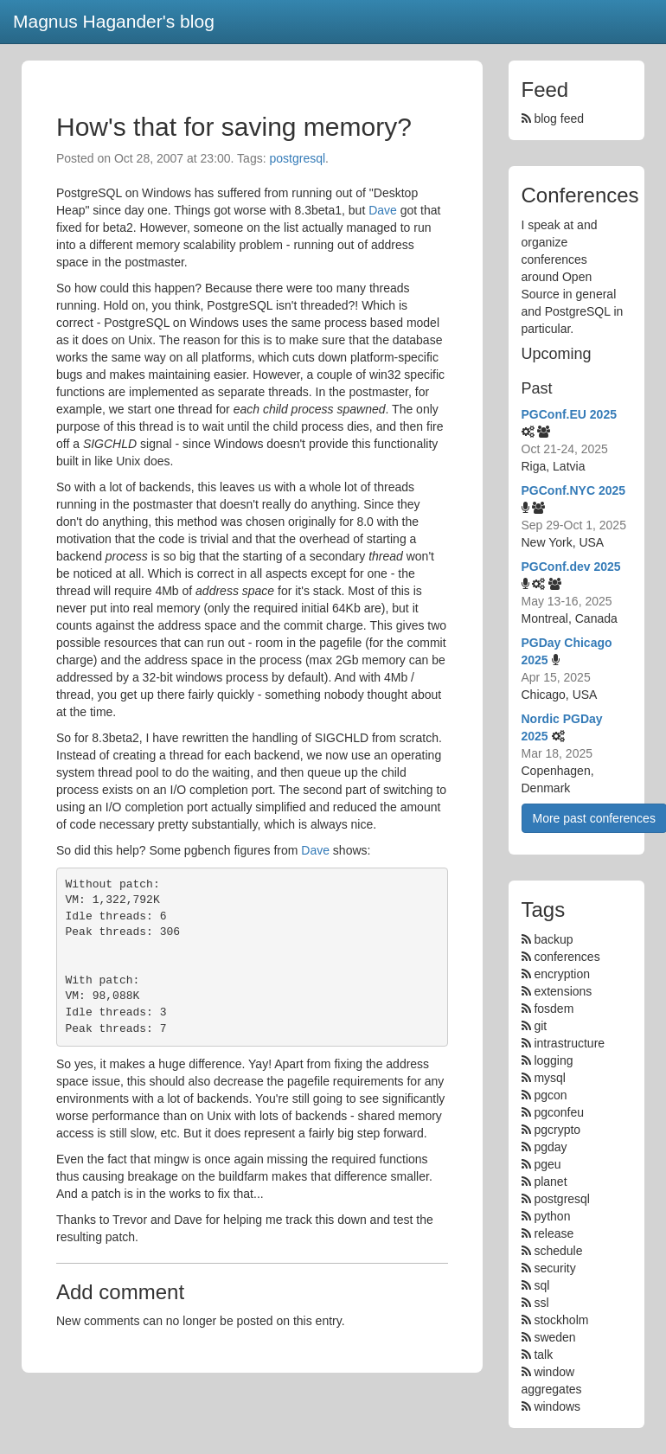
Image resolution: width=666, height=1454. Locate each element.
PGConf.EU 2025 (569, 414)
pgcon (550, 1095)
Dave (382, 210)
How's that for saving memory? (234, 126)
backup (553, 939)
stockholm (561, 1320)
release (553, 1233)
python (552, 1216)
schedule (558, 1251)
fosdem (553, 1008)
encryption (562, 974)
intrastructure (569, 1043)
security (554, 1268)
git (540, 1026)
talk (543, 1354)
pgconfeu (559, 1112)
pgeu (547, 1164)
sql (541, 1285)
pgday (550, 1147)
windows (557, 1406)
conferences (566, 957)
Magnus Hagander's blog (114, 21)
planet (550, 1181)
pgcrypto (557, 1130)
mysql (550, 1078)
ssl (541, 1303)
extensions (563, 991)
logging (553, 1060)
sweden (554, 1337)
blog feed (553, 118)
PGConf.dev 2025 (571, 566)
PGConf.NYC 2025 (574, 490)
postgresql (297, 158)
